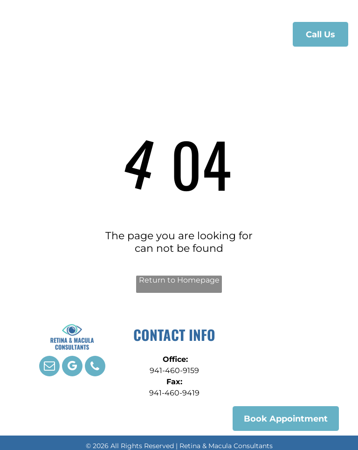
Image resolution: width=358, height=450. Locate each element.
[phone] (95, 367)
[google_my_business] (72, 367)
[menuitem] (122, 33)
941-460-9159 (174, 370)
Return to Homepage (179, 280)
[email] (49, 367)
